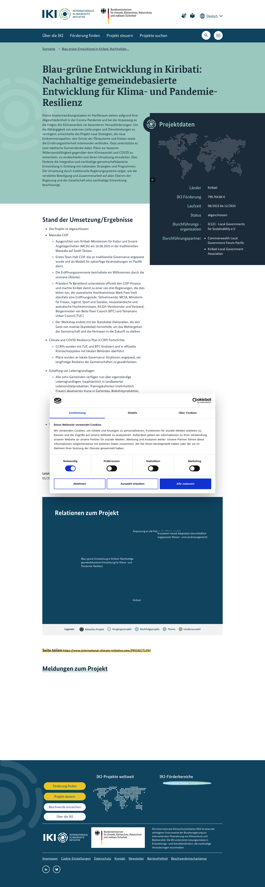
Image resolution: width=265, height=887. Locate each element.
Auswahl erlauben (132, 483)
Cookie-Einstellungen (76, 858)
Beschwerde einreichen (65, 807)
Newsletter (136, 858)
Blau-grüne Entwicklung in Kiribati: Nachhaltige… (95, 49)
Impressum (50, 858)
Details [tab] (132, 412)
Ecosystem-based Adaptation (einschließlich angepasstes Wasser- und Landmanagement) (182, 535)
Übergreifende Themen (176, 783)
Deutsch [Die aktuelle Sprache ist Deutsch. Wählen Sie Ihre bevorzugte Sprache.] (212, 16)
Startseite (48, 49)
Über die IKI (52, 35)
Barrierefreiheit (157, 858)
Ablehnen (79, 483)
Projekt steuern (120, 35)
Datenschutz (102, 858)
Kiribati (137, 600)
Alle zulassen (185, 483)
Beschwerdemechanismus (189, 858)
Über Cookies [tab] (188, 412)
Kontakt (119, 858)
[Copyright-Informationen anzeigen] (152, 180)
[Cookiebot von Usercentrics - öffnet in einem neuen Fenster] (195, 400)
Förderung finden (85, 35)
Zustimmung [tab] (77, 412)
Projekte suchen (153, 35)
